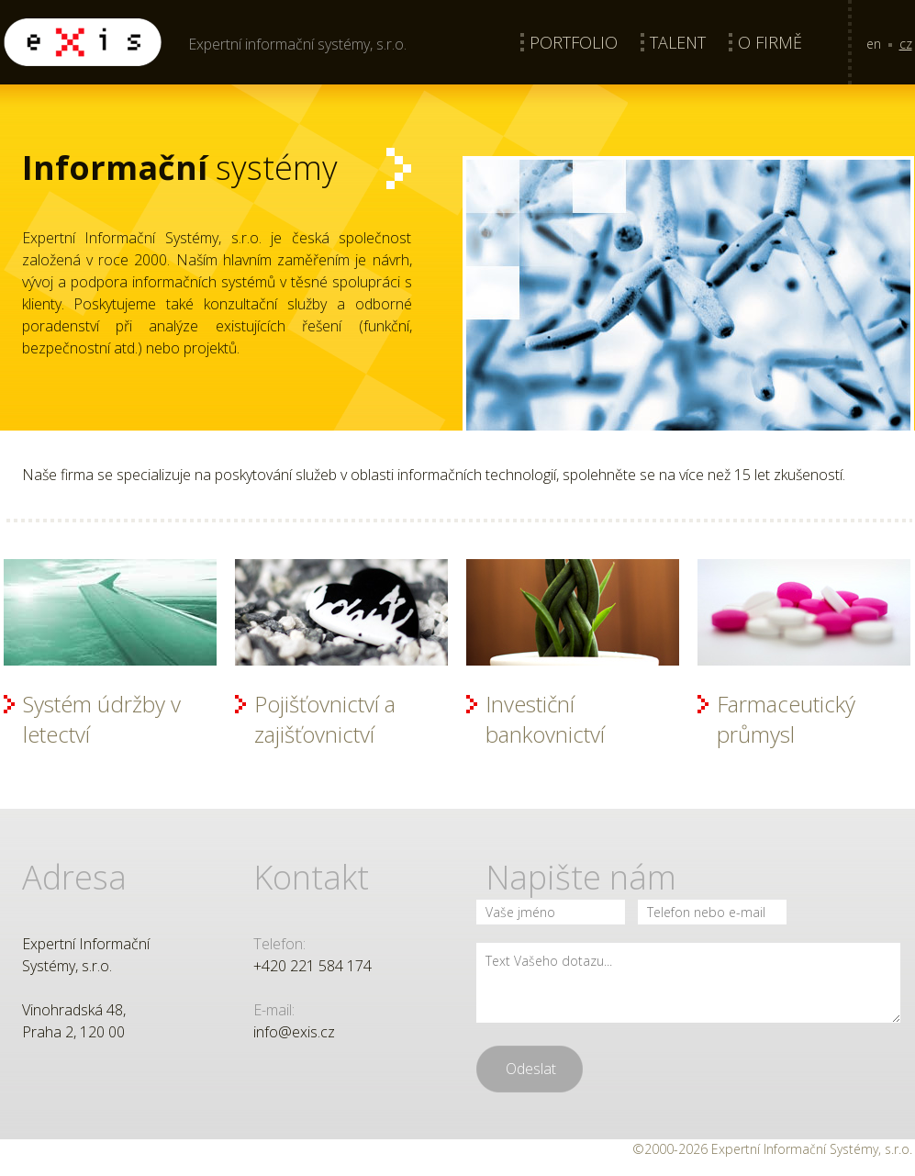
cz (905, 43)
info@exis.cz (294, 1032)
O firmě (770, 42)
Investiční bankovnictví (545, 719)
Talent (678, 42)
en (873, 43)
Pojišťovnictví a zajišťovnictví (325, 719)
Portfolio (574, 42)
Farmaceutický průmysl (786, 719)
